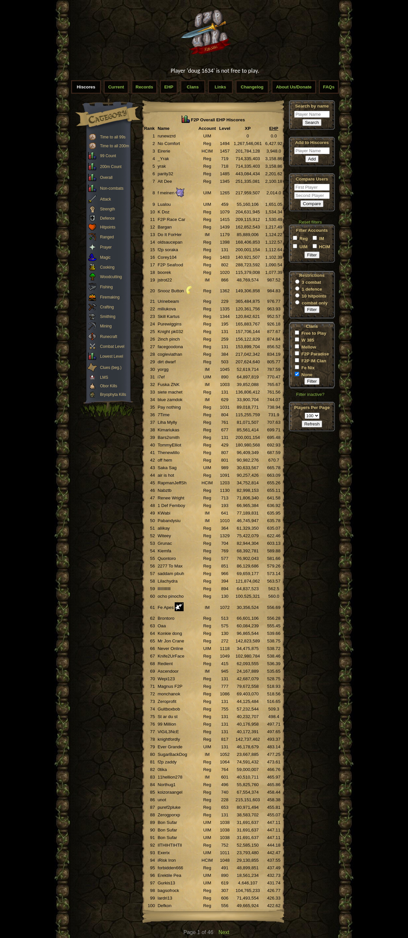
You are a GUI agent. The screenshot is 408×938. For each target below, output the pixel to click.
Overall (106, 177)
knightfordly (169, 739)
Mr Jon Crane (171, 640)
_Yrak (163, 158)
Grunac (165, 543)
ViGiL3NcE (168, 731)
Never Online (170, 648)
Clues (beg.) (110, 367)
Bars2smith (169, 437)
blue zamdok (170, 399)
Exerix (164, 852)
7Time (164, 414)
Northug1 (167, 784)
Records (144, 86)
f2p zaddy (167, 761)
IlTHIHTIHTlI (170, 845)
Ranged (107, 237)
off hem (165, 460)
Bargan (165, 227)
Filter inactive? (310, 394)
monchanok (169, 693)
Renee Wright (171, 497)
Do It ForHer (170, 234)
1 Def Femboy (171, 505)
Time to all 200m (114, 146)
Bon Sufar (167, 822)
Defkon (164, 905)
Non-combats (111, 188)
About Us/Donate (294, 86)
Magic (105, 257)
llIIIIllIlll (164, 588)
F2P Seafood (170, 264)
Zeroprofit (167, 701)
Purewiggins (170, 324)
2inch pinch (169, 339)
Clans (193, 86)
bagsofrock (168, 890)
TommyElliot (169, 445)
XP (248, 128)
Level (224, 128)
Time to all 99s (113, 137)
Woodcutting (111, 277)
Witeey (164, 535)
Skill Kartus (169, 316)
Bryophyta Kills (113, 394)
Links (220, 86)
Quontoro (167, 558)
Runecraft (108, 336)
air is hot (166, 475)
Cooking (107, 267)
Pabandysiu (169, 520)
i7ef (161, 376)
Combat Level (112, 346)
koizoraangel (170, 792)
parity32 (165, 173)
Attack (105, 199)
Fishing (106, 287)
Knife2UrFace (171, 656)
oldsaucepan (170, 242)
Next (223, 932)
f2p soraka (168, 249)
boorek (164, 272)
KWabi (164, 513)
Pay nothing (169, 407)
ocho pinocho (171, 596)
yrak (162, 166)
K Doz (163, 211)
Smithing (107, 316)
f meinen (166, 192)
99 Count (108, 156)
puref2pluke (169, 807)
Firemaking (109, 297)
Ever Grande (170, 746)
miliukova (167, 308)
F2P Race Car (171, 219)
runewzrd (167, 135)
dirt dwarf (167, 361)
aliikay (164, 528)
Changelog (252, 86)
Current (116, 86)
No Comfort (169, 143)
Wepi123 (166, 678)
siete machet (170, 392)
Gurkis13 (166, 882)
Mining (106, 326)
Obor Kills (108, 386)
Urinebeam (168, 301)
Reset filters (310, 222)
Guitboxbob (169, 709)
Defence (107, 218)
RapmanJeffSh (172, 482)
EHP (168, 86)
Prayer (106, 247)
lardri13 (165, 898)
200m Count (110, 166)
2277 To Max (170, 566)
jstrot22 (165, 279)
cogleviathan (170, 354)
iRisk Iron (167, 860)
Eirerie (164, 151)
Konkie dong (170, 633)
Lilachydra (168, 581)
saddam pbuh (171, 573)
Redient (165, 663)
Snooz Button (171, 290)
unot (162, 799)
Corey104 (167, 257)
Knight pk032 (170, 331)
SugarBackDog (172, 754)
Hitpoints (107, 227)
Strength (107, 209)
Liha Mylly (167, 422)
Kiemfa (164, 550)
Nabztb (164, 490)
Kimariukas (168, 429)
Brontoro (166, 618)
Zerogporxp (169, 814)
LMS (104, 377)
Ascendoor (168, 671)
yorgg (163, 369)
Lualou (164, 204)
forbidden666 (170, 867)
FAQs (329, 86)
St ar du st (168, 716)
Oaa (162, 625)
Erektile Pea (169, 875)
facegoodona (170, 346)
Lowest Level (111, 356)
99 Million (167, 724)
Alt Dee (165, 181)
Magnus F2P (170, 686)
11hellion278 (170, 777)
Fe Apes (166, 607)
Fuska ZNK (169, 384)
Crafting (107, 307)
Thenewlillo (169, 452)
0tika (162, 769)
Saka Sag (167, 467)
